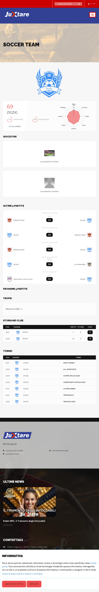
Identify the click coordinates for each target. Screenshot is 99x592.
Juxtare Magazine (60, 451)
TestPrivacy (68, 395)
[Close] (22, 573)
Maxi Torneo (69, 363)
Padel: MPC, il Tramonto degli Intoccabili (24, 521)
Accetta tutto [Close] (14, 584)
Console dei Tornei (14, 451)
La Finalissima (69, 389)
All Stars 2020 (69, 369)
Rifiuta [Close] (34, 584)
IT (90, 4)
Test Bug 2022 (69, 402)
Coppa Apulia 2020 (71, 376)
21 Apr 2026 (8, 525)
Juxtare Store (12, 454)
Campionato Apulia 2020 (74, 382)
